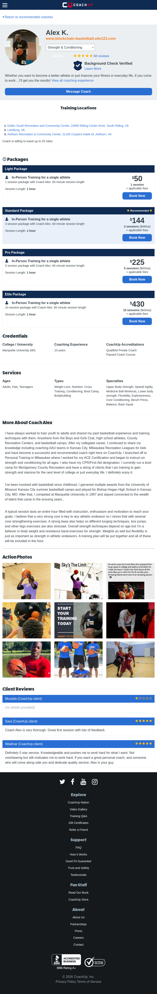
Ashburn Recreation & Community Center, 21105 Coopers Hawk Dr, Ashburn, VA (59, 134)
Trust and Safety (78, 868)
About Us (79, 917)
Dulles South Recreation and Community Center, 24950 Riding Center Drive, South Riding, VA (68, 125)
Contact (78, 944)
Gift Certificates (78, 822)
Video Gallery (78, 809)
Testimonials (78, 874)
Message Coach (78, 91)
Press (78, 931)
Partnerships (78, 924)
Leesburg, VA (16, 130)
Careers (78, 937)
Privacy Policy (66, 981)
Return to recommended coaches (27, 17)
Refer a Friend (78, 829)
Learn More (92, 68)
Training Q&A (78, 816)
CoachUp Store (78, 899)
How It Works (78, 854)
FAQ (78, 847)
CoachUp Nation (78, 802)
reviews (101, 56)
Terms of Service (89, 981)
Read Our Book (78, 892)
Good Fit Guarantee (78, 861)
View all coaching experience (73, 80)
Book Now (137, 195)
